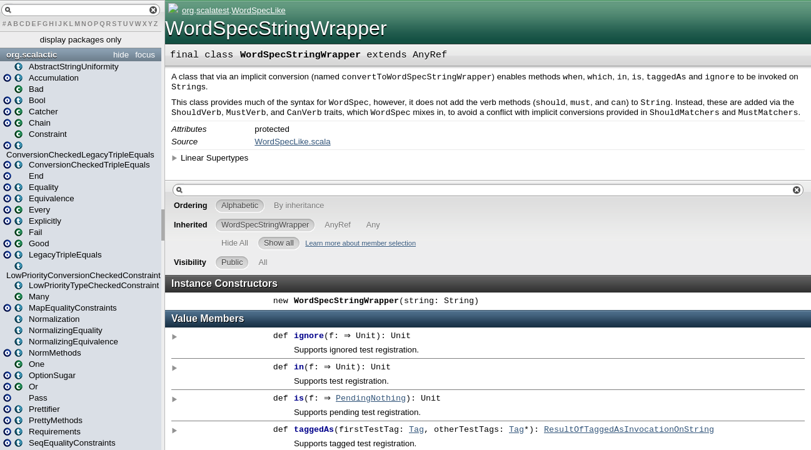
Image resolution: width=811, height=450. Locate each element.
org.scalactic (32, 54)
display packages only (80, 39)
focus (145, 54)
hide (121, 54)
